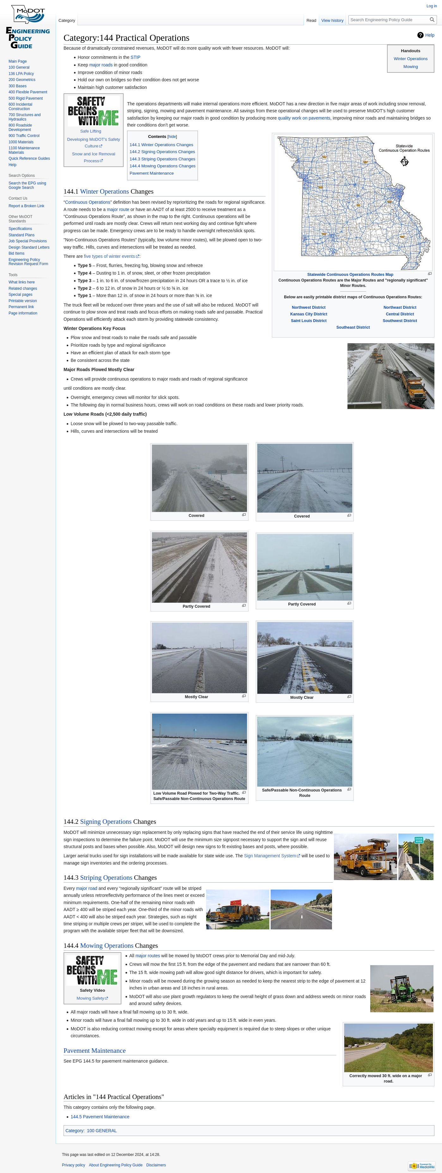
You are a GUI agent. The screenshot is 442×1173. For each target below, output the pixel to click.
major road (86, 888)
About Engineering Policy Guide (115, 1165)
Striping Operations (106, 877)
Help (429, 35)
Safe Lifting (90, 131)
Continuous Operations (87, 202)
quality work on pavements (304, 118)
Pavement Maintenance (95, 1050)
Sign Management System (270, 855)
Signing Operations (106, 821)
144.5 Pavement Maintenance (100, 1116)
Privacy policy (73, 1165)
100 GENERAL (102, 1130)
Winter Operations (410, 58)
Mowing (410, 66)
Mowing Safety (90, 998)
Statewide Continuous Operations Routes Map (350, 274)
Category (74, 1130)
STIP (135, 57)
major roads (101, 64)
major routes (147, 955)
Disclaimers (156, 1165)
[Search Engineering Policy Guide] (392, 19)
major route (118, 209)
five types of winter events (109, 256)
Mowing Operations (107, 945)
